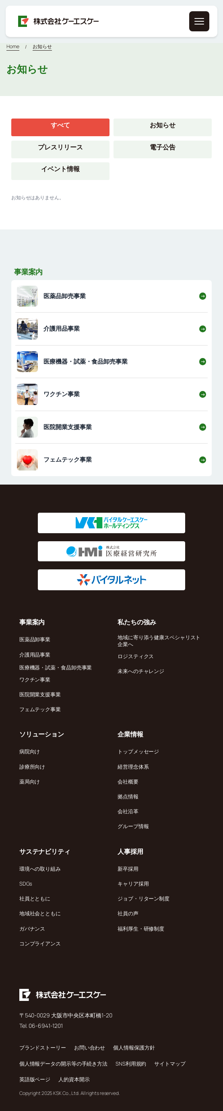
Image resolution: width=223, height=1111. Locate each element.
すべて (60, 125)
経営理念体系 (133, 766)
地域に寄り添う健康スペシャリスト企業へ (159, 641)
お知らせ (42, 46)
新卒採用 (128, 868)
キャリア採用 (133, 883)
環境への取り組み (40, 868)
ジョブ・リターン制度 (143, 898)
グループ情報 (133, 826)
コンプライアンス (40, 943)
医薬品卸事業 (34, 639)
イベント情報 (60, 168)
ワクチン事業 (34, 679)
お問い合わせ (89, 1047)
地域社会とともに (40, 913)
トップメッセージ (138, 751)
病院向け (29, 751)
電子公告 (163, 147)
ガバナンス (32, 928)
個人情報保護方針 (134, 1047)
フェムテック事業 (40, 709)
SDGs (26, 883)
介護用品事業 (34, 654)
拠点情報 (128, 796)
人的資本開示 (73, 1079)
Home (12, 46)
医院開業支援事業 (40, 694)
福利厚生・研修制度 (141, 928)
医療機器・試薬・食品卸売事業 (55, 667)
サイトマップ (169, 1063)
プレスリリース (60, 147)
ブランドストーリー (42, 1047)
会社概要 (128, 781)
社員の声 (128, 913)
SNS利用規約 (131, 1063)
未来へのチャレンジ (141, 671)
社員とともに (34, 898)
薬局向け (29, 781)
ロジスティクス (136, 656)
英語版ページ (34, 1079)
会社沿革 (128, 811)
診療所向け (32, 766)
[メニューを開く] (199, 21)
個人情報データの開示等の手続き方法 (63, 1063)
